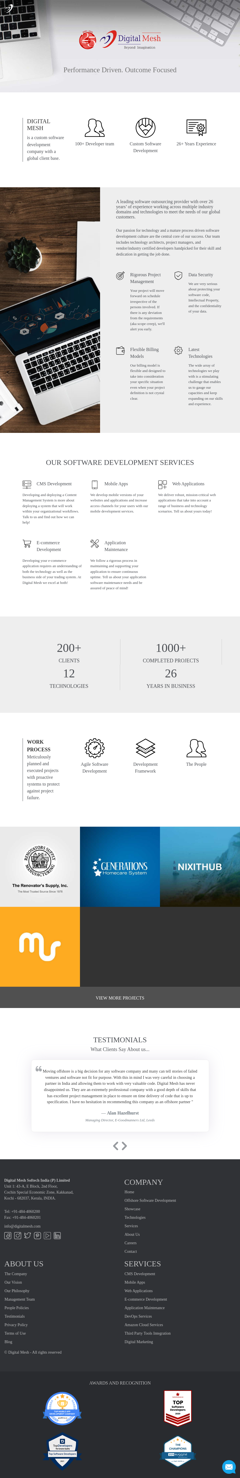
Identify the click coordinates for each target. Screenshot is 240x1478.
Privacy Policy (16, 1325)
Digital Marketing (139, 1342)
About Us (132, 1234)
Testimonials (15, 1316)
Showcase (132, 1209)
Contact (131, 1251)
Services (131, 1226)
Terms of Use (15, 1333)
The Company (16, 1274)
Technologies (135, 1217)
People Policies (17, 1308)
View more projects (120, 998)
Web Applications (139, 1291)
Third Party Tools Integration (148, 1333)
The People (196, 764)
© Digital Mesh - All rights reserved (33, 1352)
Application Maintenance (145, 1308)
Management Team (20, 1299)
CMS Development (140, 1274)
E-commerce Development (146, 1299)
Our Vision (13, 1282)
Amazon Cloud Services (144, 1325)
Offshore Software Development (150, 1200)
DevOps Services (138, 1316)
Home (129, 1192)
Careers (131, 1243)
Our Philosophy (17, 1291)
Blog (8, 1342)
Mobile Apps (135, 1282)
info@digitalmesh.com (22, 1226)
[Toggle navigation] (231, 8)
